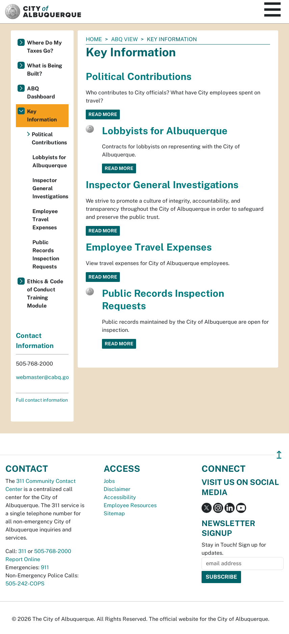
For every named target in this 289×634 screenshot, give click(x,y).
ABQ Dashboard (41, 92)
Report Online (22, 559)
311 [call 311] (22, 551)
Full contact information (42, 400)
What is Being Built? (44, 69)
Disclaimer (117, 489)
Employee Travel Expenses (149, 247)
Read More (102, 114)
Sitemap (114, 513)
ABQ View (124, 39)
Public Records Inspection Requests (45, 254)
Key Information (42, 115)
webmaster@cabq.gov (44, 377)
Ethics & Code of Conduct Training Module (45, 293)
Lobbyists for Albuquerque (165, 131)
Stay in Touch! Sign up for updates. (234, 549)
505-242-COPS (25, 583)
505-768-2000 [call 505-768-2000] (52, 551)
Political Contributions (138, 76)
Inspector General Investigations (162, 185)
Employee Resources (130, 505)
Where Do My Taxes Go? (44, 46)
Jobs (109, 481)
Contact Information (35, 341)
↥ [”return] (279, 455)
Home (94, 39)
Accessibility (120, 497)
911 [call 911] (45, 567)
